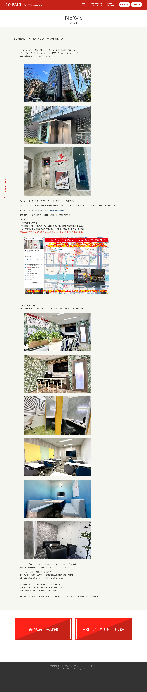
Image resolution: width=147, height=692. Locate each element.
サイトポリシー (91, 666)
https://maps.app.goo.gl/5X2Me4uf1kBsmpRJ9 (45, 210)
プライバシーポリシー (72, 666)
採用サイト (137, 4)
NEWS (84, 4)
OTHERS (110, 4)
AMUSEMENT (96, 4)
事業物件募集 (54, 666)
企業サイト (124, 4)
